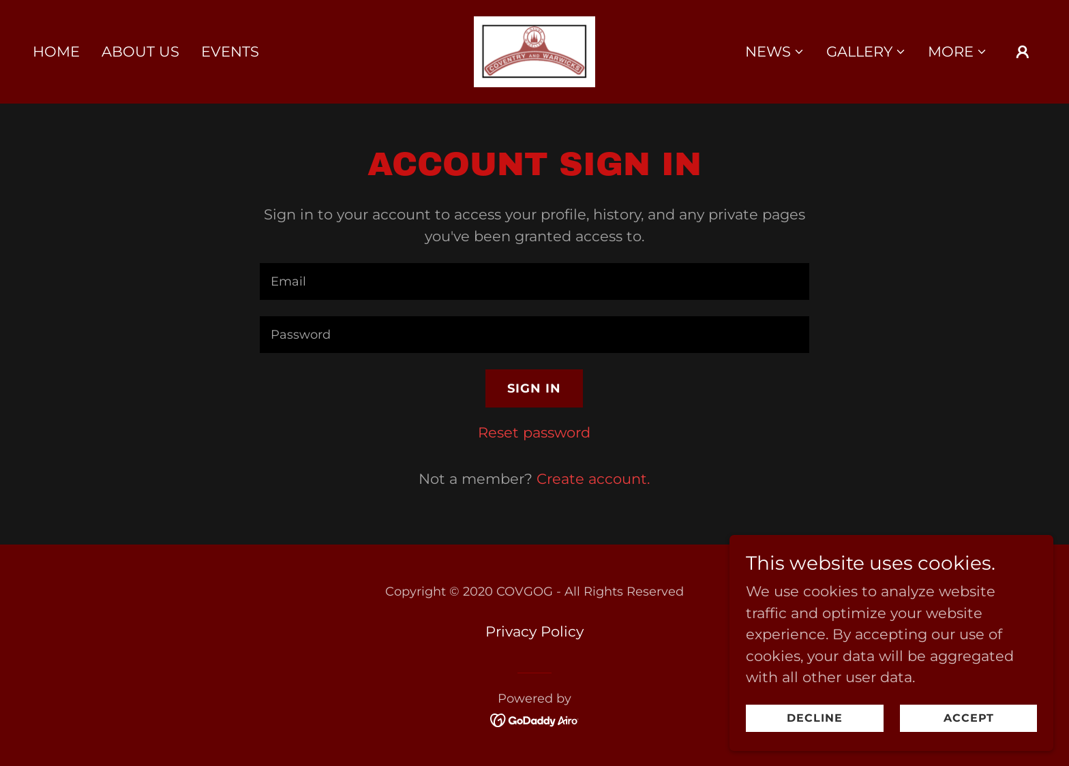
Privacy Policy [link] (534, 631)
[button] (774, 52)
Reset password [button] (534, 432)
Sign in (534, 388)
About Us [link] (140, 51)
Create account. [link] (593, 478)
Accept (980, 717)
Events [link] (230, 51)
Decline (852, 717)
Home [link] (56, 51)
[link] (535, 50)
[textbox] (534, 281)
